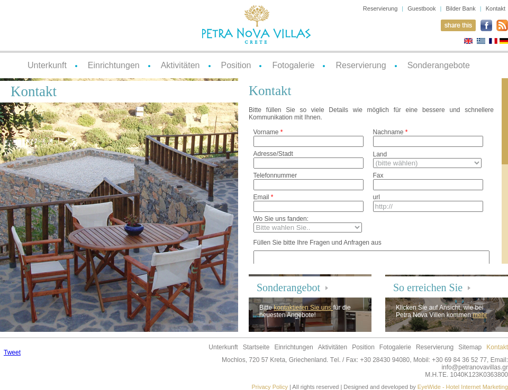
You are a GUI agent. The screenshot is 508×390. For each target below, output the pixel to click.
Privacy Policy (270, 387)
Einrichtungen (114, 65)
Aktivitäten (180, 65)
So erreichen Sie (427, 287)
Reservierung (380, 8)
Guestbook (421, 8)
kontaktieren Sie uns (303, 307)
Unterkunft (47, 65)
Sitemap (470, 347)
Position (236, 65)
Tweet (12, 352)
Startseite (256, 347)
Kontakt (495, 8)
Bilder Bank (460, 8)
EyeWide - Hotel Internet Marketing (463, 387)
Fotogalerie (293, 65)
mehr (480, 315)
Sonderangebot (288, 287)
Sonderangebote (438, 65)
